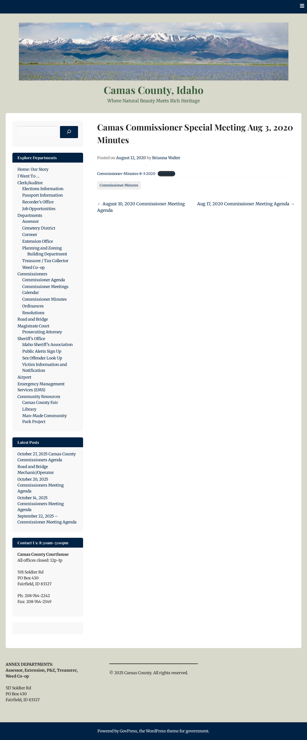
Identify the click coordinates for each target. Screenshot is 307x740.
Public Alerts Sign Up (41, 351)
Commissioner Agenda (43, 279)
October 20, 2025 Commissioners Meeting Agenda (40, 485)
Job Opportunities (38, 208)
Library (29, 409)
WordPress (156, 731)
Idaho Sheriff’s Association (47, 344)
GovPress (128, 731)
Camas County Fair (40, 402)
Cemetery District (38, 228)
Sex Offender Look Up (42, 358)
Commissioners (32, 273)
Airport (24, 377)
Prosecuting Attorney (42, 331)
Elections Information (42, 188)
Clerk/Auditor (30, 182)
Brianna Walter (166, 157)
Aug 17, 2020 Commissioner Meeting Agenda (246, 203)
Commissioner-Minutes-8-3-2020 (126, 173)
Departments (29, 215)
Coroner (29, 234)
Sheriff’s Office (31, 338)
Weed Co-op (33, 267)
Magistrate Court (33, 326)
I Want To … (28, 176)
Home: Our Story (32, 169)
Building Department (47, 254)
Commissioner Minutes (119, 185)
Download (166, 173)
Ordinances (33, 306)
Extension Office (37, 241)
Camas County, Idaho (153, 89)
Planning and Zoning (42, 248)
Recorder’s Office (38, 201)
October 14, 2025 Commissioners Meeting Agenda (40, 503)
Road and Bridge (32, 319)
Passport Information (42, 195)
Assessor (30, 221)
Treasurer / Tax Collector (45, 260)
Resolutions (33, 312)
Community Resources (38, 396)
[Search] (69, 132)
